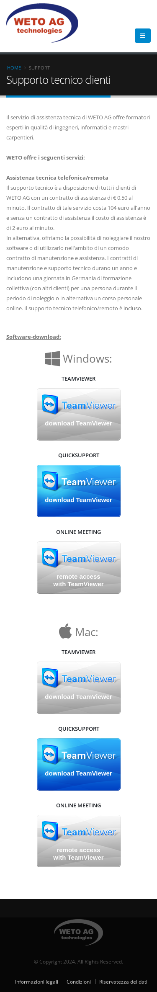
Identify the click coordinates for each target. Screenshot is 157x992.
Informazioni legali (36, 981)
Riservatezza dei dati (123, 981)
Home (14, 67)
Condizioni (79, 981)
